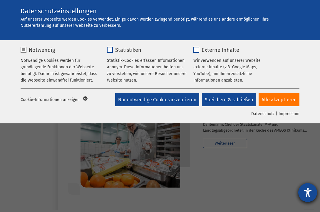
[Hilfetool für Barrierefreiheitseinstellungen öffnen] (307, 192)
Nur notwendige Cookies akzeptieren (157, 99)
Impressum (289, 113)
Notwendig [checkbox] (42, 50)
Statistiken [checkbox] (128, 50)
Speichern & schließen (229, 99)
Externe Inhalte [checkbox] (220, 50)
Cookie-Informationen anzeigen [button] (54, 100)
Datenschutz (262, 113)
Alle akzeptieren (279, 99)
